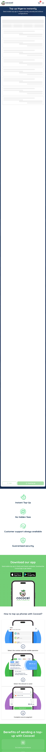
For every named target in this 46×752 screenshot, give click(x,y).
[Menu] (43, 3)
